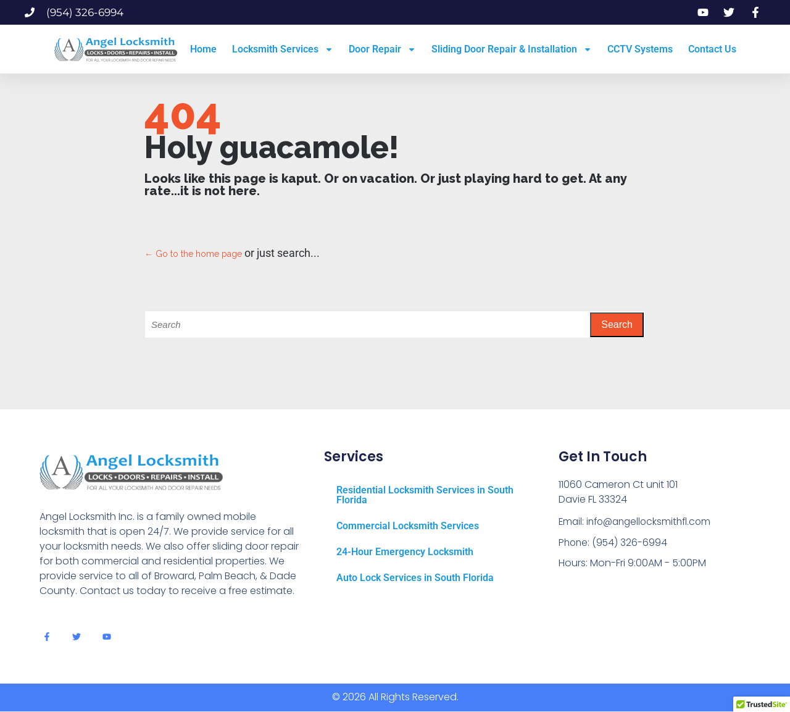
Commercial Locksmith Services (407, 526)
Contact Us (712, 49)
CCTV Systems (640, 49)
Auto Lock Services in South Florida (415, 578)
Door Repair (382, 49)
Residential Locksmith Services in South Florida (425, 495)
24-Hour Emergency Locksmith (404, 552)
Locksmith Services (282, 49)
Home (203, 49)
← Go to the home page (193, 254)
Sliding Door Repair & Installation (511, 49)
